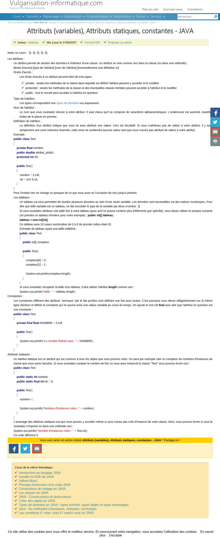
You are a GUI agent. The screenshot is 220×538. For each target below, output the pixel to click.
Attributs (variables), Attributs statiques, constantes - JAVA (125, 22)
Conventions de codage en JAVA (42, 488)
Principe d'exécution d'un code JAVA (45, 484)
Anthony (33, 42)
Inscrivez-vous (173, 9)
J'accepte (115, 535)
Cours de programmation (72, 22)
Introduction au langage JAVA (40, 472)
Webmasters (122, 16)
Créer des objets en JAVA (37, 501)
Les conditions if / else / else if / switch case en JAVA (56, 513)
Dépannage (51, 16)
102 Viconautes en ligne (20, 22)
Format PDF (92, 42)
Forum (141, 16)
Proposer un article (120, 42)
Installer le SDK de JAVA (36, 476)
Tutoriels (32, 16)
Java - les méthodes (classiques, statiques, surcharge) (57, 509)
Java (90, 22)
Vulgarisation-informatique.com (56, 3)
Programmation (98, 16)
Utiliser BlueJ (28, 480)
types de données (67, 103)
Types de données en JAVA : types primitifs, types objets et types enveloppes (74, 505)
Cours (17, 16)
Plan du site (150, 9)
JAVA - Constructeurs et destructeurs (45, 497)
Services (156, 16)
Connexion (195, 9)
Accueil (52, 22)
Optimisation (73, 16)
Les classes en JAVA (34, 493)
